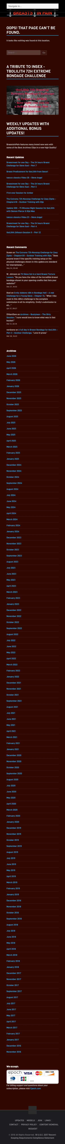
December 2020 (14, 755)
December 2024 (14, 465)
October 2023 (13, 549)
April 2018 (11, 949)
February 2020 (13, 816)
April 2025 (11, 440)
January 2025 (13, 459)
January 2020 (13, 822)
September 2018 (14, 918)
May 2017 (11, 1015)
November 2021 (14, 688)
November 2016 (14, 1051)
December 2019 (14, 828)
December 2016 (14, 1045)
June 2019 (11, 864)
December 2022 (14, 610)
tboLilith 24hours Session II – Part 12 (24, 232)
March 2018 (12, 955)
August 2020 (12, 779)
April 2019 (11, 876)
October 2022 (13, 622)
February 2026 (13, 380)
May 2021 (11, 725)
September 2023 (14, 555)
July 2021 (11, 713)
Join (39, 1120)
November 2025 (14, 398)
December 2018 (14, 900)
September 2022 (14, 628)
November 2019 (14, 834)
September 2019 (14, 846)
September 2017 (14, 991)
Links (48, 1120)
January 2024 (13, 531)
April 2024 (11, 513)
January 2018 (13, 967)
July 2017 (11, 1003)
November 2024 (14, 471)
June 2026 (11, 356)
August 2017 (12, 997)
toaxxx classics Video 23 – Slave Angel (24, 217)
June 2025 (11, 428)
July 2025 (11, 422)
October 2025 (13, 404)
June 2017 (11, 1009)
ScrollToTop (32, 1110)
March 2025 (12, 446)
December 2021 (14, 682)
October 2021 (13, 695)
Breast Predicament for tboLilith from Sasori (27, 171)
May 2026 (11, 362)
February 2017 (13, 1033)
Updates (19, 1120)
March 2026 (12, 374)
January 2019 (13, 894)
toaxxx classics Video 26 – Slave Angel (24, 177)
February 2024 (13, 525)
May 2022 (11, 652)
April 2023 (11, 586)
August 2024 (12, 489)
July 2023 (11, 567)
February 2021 (13, 743)
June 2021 (11, 719)
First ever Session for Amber (20, 193)
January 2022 (13, 676)
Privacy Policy (29, 1124)
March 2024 (12, 519)
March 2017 (12, 1027)
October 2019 (13, 840)
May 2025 (11, 434)
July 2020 (11, 785)
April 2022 (11, 658)
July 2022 (11, 640)
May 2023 (11, 580)
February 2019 (13, 888)
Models (31, 1120)
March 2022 (12, 664)
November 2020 (14, 761)
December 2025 (14, 392)
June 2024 (11, 501)
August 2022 (12, 634)
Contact (13, 1124)
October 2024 (13, 477)
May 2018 (11, 943)
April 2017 (11, 1021)
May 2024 (11, 507)
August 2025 (12, 416)
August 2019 (12, 852)
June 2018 (11, 937)
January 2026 (13, 386)
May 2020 (11, 797)
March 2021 (12, 737)
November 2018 (14, 906)
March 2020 (12, 809)
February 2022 (13, 670)
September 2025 (14, 410)
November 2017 (14, 979)
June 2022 (11, 646)
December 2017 (14, 973)
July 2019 (11, 858)
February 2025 (13, 453)
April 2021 (11, 731)
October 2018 (13, 912)
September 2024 (14, 483)
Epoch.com (35, 1088)
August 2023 (12, 561)
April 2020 (11, 803)
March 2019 (12, 882)
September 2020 (14, 773)
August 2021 (12, 707)
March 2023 (12, 592)
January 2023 (13, 604)
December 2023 (14, 537)
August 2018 (12, 924)
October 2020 (13, 767)
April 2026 (11, 368)
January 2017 (13, 1039)
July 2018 (11, 930)
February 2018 (13, 961)
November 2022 (14, 616)
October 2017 (13, 985)
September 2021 (14, 701)
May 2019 (11, 870)
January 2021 (13, 749)
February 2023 (13, 598)
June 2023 (11, 574)
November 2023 (14, 543)
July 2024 (11, 495)
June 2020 (11, 791)
